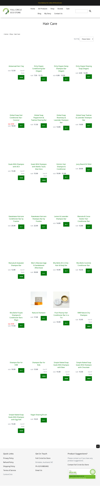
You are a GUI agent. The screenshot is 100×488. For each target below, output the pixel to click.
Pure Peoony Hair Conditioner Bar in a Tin (61, 315)
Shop (52, 9)
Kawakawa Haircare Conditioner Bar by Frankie (16, 218)
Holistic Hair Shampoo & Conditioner (61, 166)
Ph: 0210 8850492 (42, 466)
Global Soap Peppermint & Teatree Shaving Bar (39, 117)
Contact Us (58, 13)
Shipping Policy (9, 466)
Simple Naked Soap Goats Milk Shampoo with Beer (61, 364)
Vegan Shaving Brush (39, 415)
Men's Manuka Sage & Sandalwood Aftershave (38, 265)
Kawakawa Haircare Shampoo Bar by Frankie (38, 218)
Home (33, 9)
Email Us (38, 470)
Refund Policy (8, 462)
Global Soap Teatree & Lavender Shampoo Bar (84, 117)
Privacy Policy (8, 458)
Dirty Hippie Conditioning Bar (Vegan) (38, 68)
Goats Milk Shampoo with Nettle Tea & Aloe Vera (39, 166)
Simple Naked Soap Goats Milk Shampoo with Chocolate (84, 364)
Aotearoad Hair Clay (16, 66)
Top (98, 446)
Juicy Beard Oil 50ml (83, 164)
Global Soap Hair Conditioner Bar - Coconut (16, 117)
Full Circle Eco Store (42, 458)
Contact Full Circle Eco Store (78, 465)
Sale (67, 9)
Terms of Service (9, 470)
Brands (60, 9)
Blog (39, 13)
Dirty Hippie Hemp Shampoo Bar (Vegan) (61, 68)
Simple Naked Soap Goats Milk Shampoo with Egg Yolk (16, 417)
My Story (47, 13)
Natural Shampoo (38, 313)
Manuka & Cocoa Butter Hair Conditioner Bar (83, 218)
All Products (42, 9)
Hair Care (17, 34)
